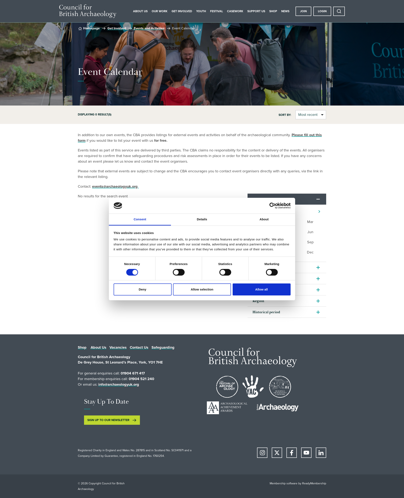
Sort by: (285, 115)
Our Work (159, 11)
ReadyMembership (314, 483)
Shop (273, 11)
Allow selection (202, 289)
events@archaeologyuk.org (115, 186)
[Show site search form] (339, 11)
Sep (310, 242)
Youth (201, 11)
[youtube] (306, 453)
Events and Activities (149, 28)
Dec (310, 252)
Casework (235, 11)
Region (258, 301)
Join (303, 11)
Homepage (91, 28)
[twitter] (277, 453)
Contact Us (139, 347)
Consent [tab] (140, 219)
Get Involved (182, 11)
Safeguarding (163, 347)
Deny (142, 289)
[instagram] (262, 453)
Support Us (256, 11)
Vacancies (118, 347)
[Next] (319, 211)
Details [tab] (202, 219)
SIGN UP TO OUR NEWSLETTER (108, 420)
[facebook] (291, 453)
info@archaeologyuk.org (118, 384)
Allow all (261, 289)
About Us (140, 11)
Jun (310, 232)
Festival (216, 11)
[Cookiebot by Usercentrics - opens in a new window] (272, 206)
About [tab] (264, 219)
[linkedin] (321, 453)
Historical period (266, 312)
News (285, 11)
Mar (310, 221)
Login (322, 11)
